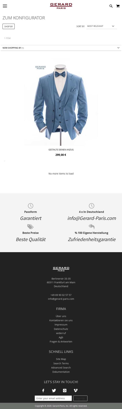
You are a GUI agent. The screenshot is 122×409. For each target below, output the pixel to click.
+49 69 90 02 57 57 (61, 295)
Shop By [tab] (8, 26)
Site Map (61, 359)
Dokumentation (61, 371)
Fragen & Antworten (61, 341)
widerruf (61, 333)
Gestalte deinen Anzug (61, 149)
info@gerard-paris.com (61, 298)
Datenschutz (61, 328)
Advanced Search (61, 367)
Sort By (81, 26)
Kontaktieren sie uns (61, 320)
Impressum (61, 324)
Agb (61, 337)
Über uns (61, 316)
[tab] (61, 48)
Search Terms (61, 363)
